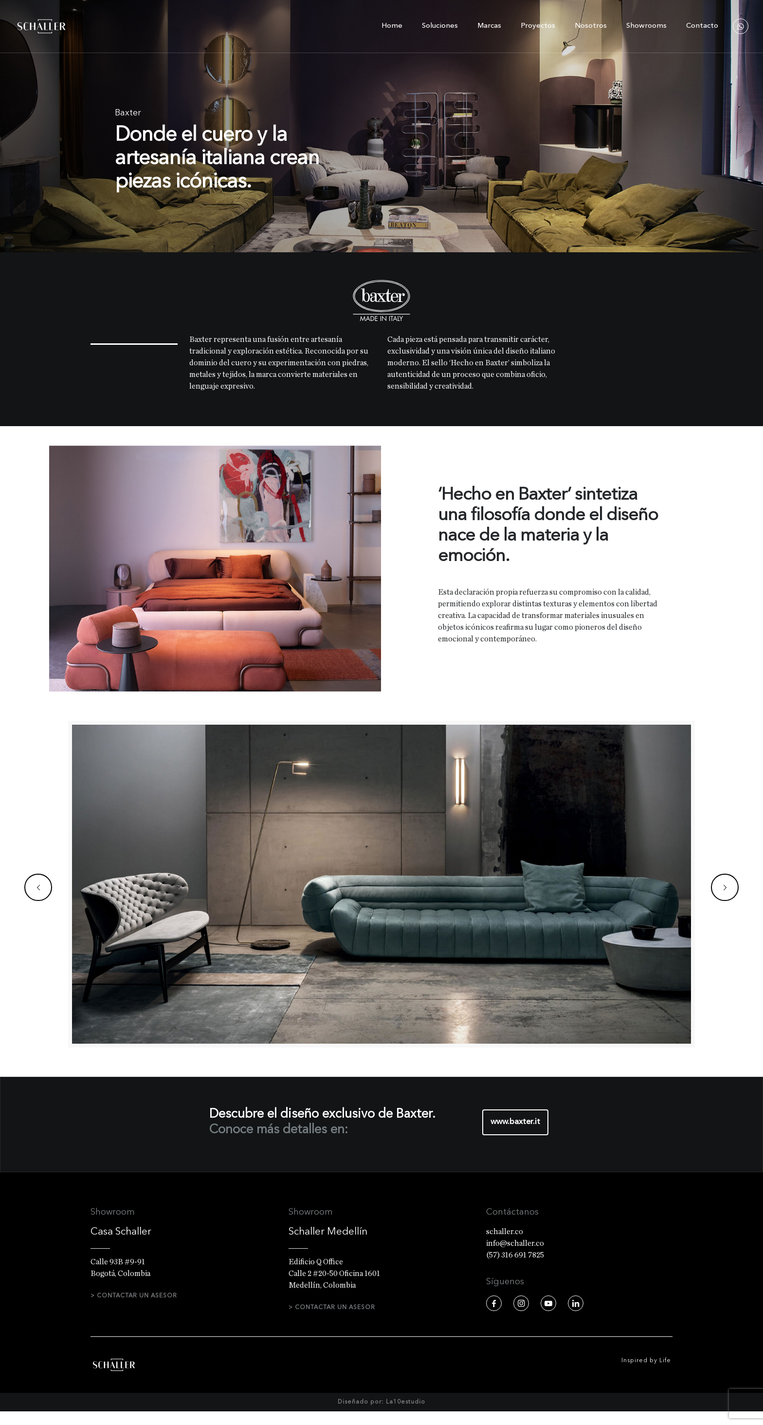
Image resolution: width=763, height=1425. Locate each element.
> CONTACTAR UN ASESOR (134, 1296)
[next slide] (725, 887)
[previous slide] (38, 887)
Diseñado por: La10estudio (381, 1416)
